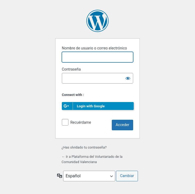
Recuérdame (80, 122)
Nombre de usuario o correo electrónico (94, 48)
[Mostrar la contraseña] (128, 78)
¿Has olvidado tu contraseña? (84, 147)
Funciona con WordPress (97, 21)
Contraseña (71, 69)
